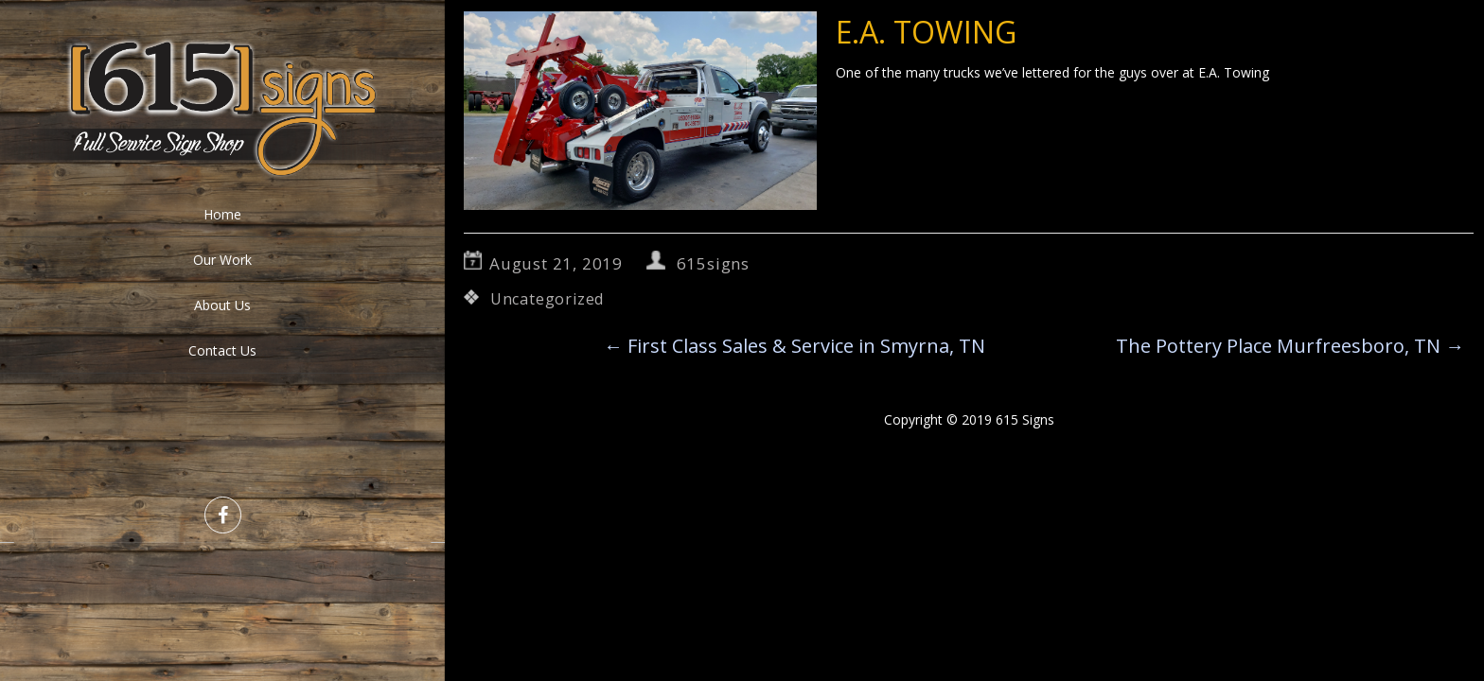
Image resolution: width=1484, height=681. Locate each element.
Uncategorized (547, 298)
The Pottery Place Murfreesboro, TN (1290, 345)
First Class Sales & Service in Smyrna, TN (794, 345)
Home (222, 214)
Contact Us (222, 350)
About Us (222, 305)
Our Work (222, 260)
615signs (713, 263)
